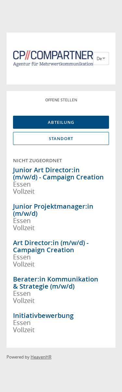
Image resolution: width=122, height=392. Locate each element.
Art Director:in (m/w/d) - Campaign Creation (50, 246)
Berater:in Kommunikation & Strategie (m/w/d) (55, 283)
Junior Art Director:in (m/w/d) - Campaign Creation (58, 173)
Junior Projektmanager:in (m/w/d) (53, 210)
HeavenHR (41, 357)
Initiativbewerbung (43, 315)
